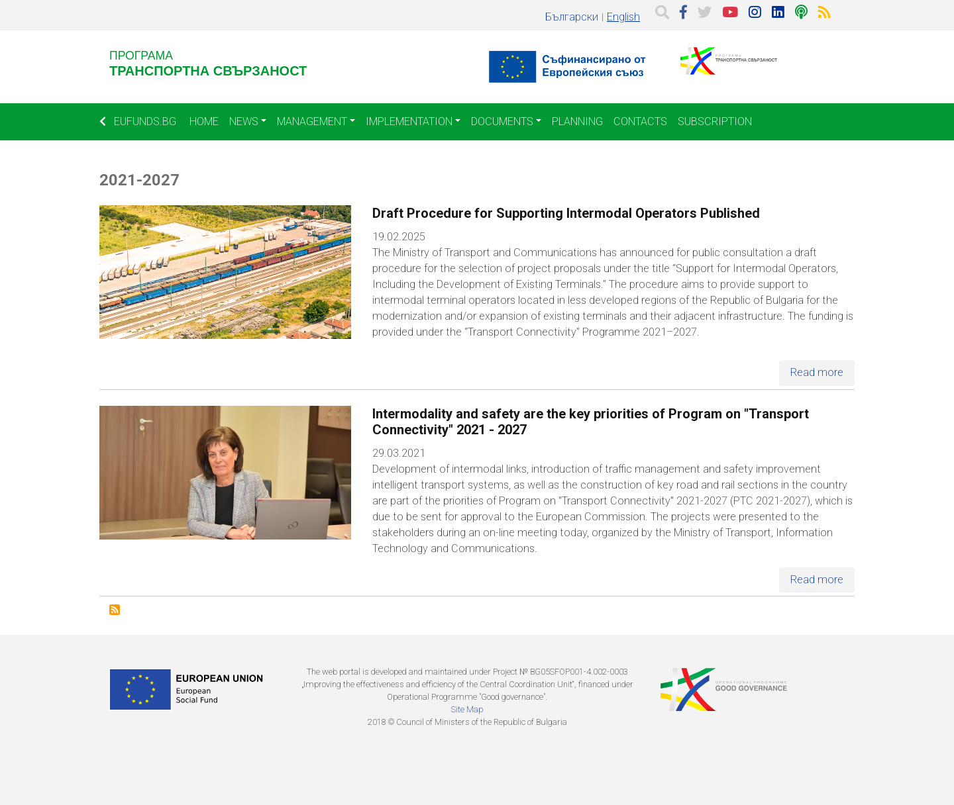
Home (204, 121)
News (243, 121)
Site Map (467, 709)
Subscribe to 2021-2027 (114, 609)
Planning (577, 121)
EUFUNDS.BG (137, 121)
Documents (502, 121)
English (623, 17)
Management (312, 121)
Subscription (715, 121)
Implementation (409, 121)
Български (571, 17)
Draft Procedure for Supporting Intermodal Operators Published (566, 213)
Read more (816, 372)
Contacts (640, 121)
